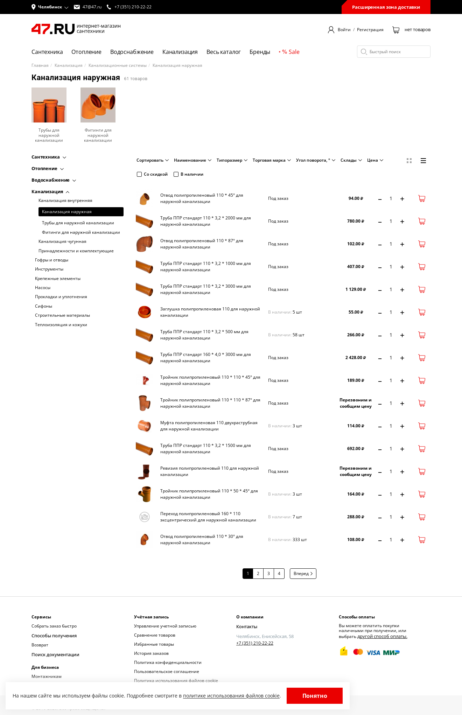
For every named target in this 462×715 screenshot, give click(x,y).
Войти (344, 30)
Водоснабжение (132, 52)
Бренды (260, 52)
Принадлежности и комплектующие (76, 250)
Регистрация (370, 30)
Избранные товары (154, 644)
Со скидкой (152, 174)
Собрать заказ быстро (54, 626)
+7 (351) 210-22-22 (254, 642)
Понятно (314, 696)
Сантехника (47, 52)
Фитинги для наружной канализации (81, 232)
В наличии (188, 174)
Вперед (303, 573)
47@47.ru (88, 7)
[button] (50, 7)
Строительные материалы (62, 315)
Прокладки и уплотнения (61, 296)
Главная (40, 65)
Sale (290, 52)
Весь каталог (223, 52)
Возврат (39, 644)
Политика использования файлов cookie (176, 681)
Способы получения (52, 635)
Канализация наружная (67, 212)
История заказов (151, 653)
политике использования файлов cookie (231, 695)
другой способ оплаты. (380, 636)
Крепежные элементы (57, 278)
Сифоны (43, 306)
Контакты (246, 626)
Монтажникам (46, 675)
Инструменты (49, 269)
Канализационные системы (118, 65)
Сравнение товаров (154, 635)
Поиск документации (53, 653)
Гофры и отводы (51, 260)
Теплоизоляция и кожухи (61, 324)
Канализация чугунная (62, 241)
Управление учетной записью (165, 626)
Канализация (180, 52)
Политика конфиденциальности (168, 662)
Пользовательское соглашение (166, 671)
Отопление (86, 52)
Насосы (42, 287)
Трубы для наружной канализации (78, 222)
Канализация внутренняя (65, 200)
